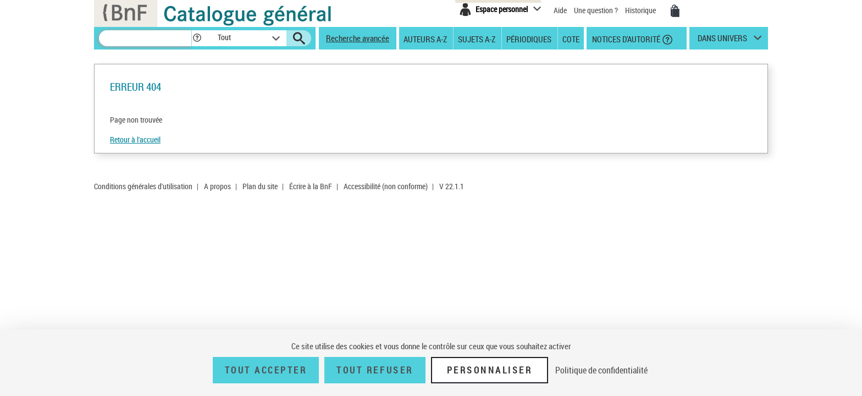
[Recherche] (145, 38)
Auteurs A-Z (425, 38)
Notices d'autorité (625, 38)
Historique (641, 10)
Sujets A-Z (476, 38)
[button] (197, 38)
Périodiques (528, 38)
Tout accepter (266, 370)
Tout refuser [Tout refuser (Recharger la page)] (374, 370)
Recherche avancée (357, 37)
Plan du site (260, 186)
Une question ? (596, 10)
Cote (570, 38)
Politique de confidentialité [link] (601, 370)
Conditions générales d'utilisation (143, 186)
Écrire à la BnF (310, 186)
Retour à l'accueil (135, 139)
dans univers (722, 40)
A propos (217, 186)
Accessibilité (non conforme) (386, 186)
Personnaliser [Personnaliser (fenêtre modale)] (490, 370)
